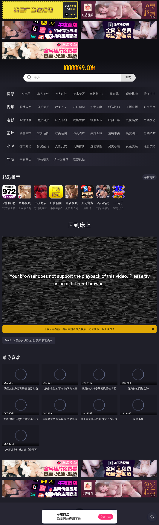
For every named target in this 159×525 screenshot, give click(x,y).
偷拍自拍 (43, 120)
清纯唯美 (114, 133)
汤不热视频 (60, 159)
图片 (10, 133)
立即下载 (105, 516)
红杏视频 (79, 159)
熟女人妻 (96, 107)
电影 (10, 119)
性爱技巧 (150, 146)
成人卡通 (61, 120)
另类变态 (150, 120)
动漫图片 (79, 133)
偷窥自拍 (25, 133)
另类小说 (114, 146)
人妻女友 (61, 146)
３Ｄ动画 (79, 107)
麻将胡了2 (96, 94)
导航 (10, 159)
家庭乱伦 (43, 146)
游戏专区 (79, 94)
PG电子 (25, 94)
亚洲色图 (43, 133)
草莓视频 (43, 159)
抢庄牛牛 (150, 94)
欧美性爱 (79, 120)
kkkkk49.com (80, 68)
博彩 (10, 93)
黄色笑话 (132, 146)
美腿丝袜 (96, 133)
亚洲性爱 (25, 120)
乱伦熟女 (132, 120)
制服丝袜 (96, 120)
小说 (10, 146)
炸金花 (114, 94)
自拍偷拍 (43, 107)
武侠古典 (79, 146)
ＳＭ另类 (150, 107)
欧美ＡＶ (61, 107)
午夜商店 (25, 159)
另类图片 (150, 133)
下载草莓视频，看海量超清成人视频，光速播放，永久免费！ (99, 329)
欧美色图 (61, 133)
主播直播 (132, 107)
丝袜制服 (114, 107)
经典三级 (114, 120)
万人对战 (61, 94)
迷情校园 (96, 146)
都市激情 (25, 146)
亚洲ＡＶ (25, 107)
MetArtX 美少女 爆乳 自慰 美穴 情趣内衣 (29, 340)
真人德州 (43, 94)
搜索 (128, 78)
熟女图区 (132, 133)
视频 (10, 106)
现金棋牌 (132, 94)
